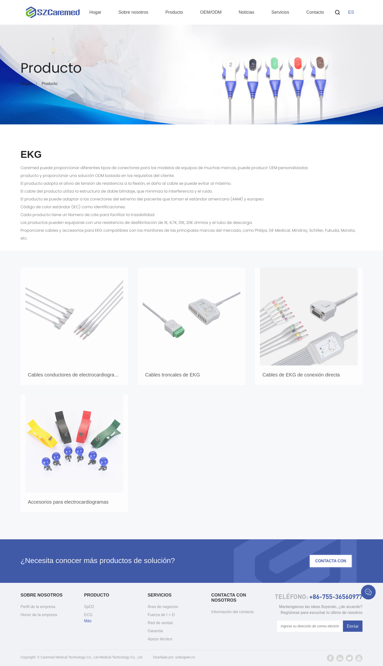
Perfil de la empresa (38, 607)
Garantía (155, 631)
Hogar (95, 12)
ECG (88, 615)
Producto (174, 12)
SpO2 (89, 607)
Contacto (315, 12)
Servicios (280, 12)
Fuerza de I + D (161, 615)
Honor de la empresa (39, 615)
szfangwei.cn (185, 657)
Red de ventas (160, 623)
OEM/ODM (211, 12)
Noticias (246, 12)
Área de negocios (163, 607)
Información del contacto (232, 612)
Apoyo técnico (160, 639)
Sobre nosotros (133, 12)
